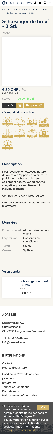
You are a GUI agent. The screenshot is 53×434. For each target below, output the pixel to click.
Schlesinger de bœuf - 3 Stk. (20, 13)
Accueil (5, 9)
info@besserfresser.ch (16, 342)
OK (43, 407)
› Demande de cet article (18, 112)
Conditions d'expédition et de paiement (21, 376)
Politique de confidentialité (19, 395)
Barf (45, 9)
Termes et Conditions (15, 386)
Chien (34, 9)
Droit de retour (11, 391)
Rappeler (34, 105)
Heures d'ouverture (14, 367)
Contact (7, 363)
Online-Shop (20, 9)
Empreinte (9, 382)
